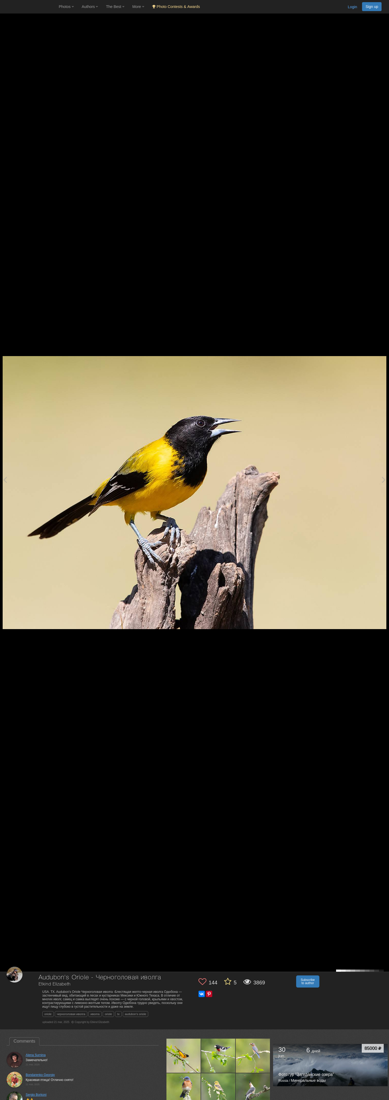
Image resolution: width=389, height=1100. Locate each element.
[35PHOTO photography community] (29, 6)
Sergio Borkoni (36, 1095)
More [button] (138, 6)
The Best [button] (115, 6)
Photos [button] (66, 6)
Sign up (371, 6)
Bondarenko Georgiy (40, 1075)
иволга (95, 1014)
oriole (48, 1014)
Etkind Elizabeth (55, 984)
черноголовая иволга (71, 1014)
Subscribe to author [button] (308, 981)
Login (352, 7)
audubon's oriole (135, 1014)
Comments (24, 1041)
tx (118, 1014)
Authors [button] (90, 6)
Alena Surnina (36, 1055)
